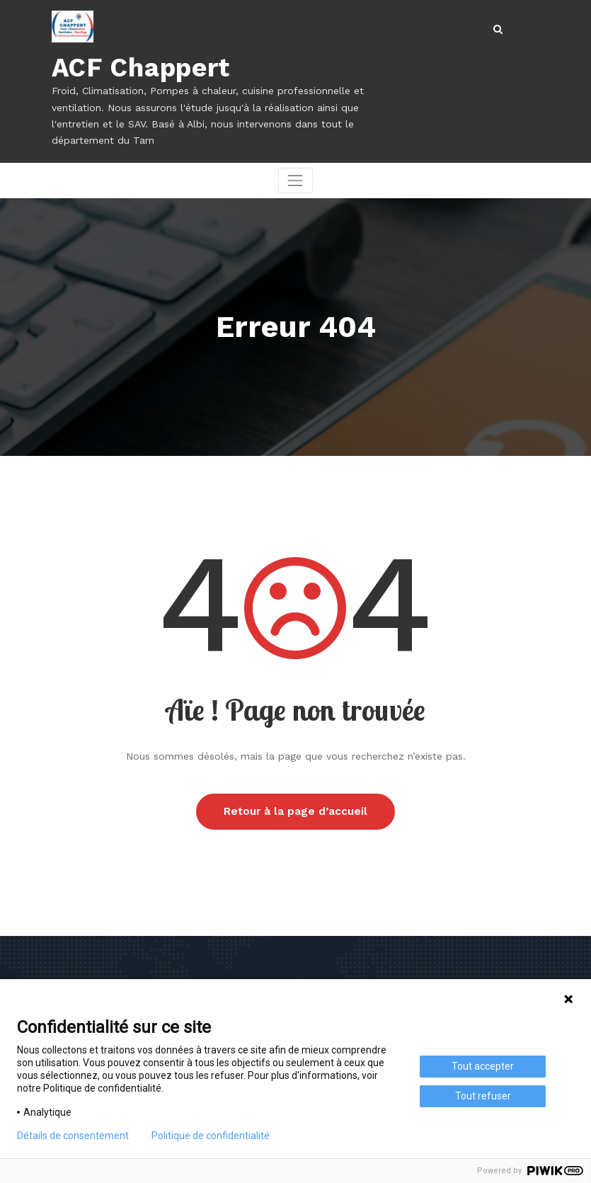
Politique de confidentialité (210, 1135)
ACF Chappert (139, 67)
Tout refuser (483, 1096)
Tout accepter (483, 1066)
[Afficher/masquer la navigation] (295, 179)
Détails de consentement (73, 1135)
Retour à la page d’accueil (295, 810)
